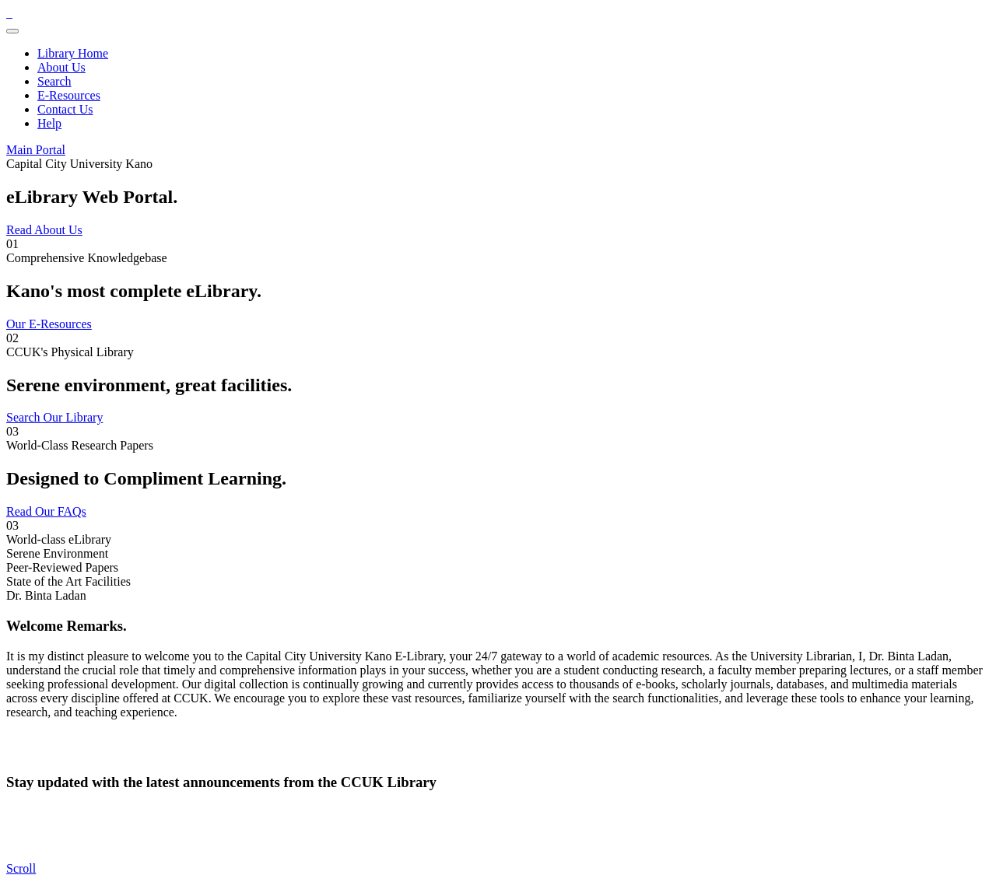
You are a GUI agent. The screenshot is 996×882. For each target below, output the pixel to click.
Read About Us (44, 229)
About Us (61, 67)
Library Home (72, 53)
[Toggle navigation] (12, 31)
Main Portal (35, 149)
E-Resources (68, 95)
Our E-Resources (49, 324)
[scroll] (21, 868)
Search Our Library (54, 417)
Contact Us (65, 109)
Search (54, 81)
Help (49, 123)
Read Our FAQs (46, 511)
